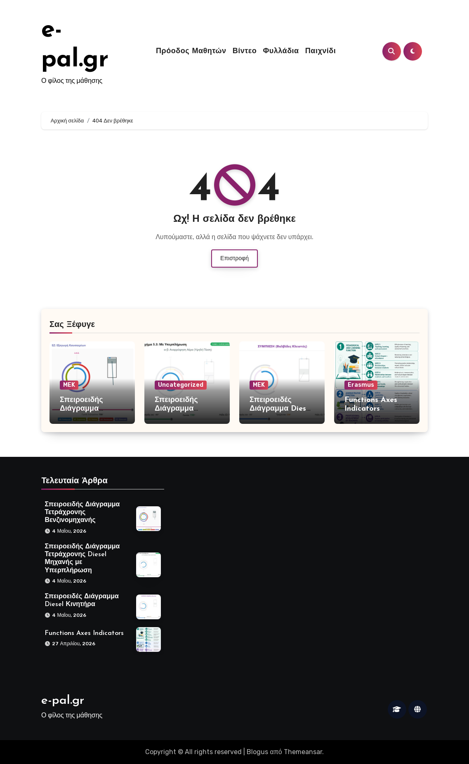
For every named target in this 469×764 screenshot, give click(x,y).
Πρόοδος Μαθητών (191, 51)
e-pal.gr (62, 700)
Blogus (257, 752)
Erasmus (361, 384)
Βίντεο (245, 51)
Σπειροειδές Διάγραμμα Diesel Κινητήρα (281, 409)
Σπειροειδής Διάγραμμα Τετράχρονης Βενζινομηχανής (82, 512)
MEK (69, 384)
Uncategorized (180, 384)
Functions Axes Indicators (84, 633)
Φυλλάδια (281, 51)
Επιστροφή (234, 258)
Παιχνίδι (320, 51)
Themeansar (303, 752)
